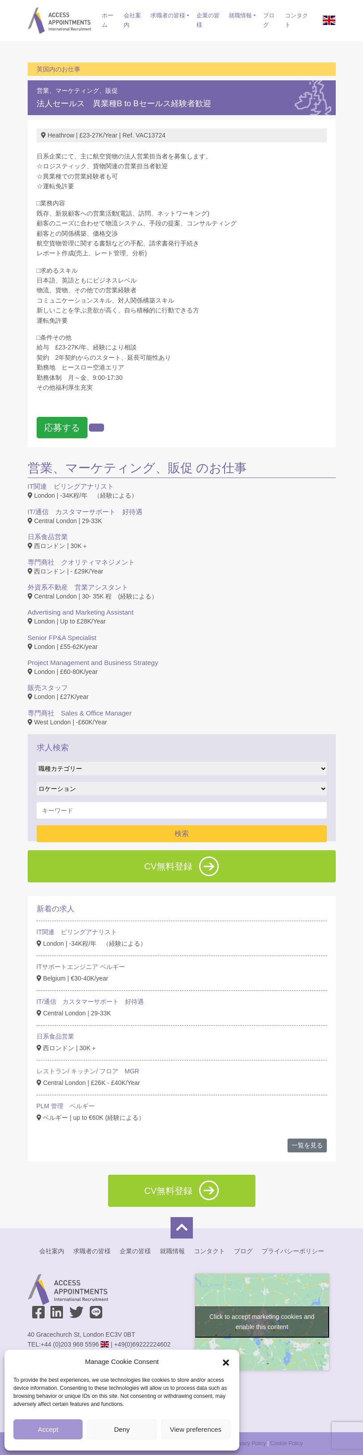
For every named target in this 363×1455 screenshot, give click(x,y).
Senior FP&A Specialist (62, 637)
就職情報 (240, 15)
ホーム (107, 20)
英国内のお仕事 (58, 69)
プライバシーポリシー (293, 1251)
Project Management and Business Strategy (93, 662)
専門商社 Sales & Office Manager (80, 713)
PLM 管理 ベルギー (66, 1106)
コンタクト (296, 20)
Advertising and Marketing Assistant (81, 612)
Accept (48, 1429)
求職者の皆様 (167, 15)
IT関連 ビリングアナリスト (71, 486)
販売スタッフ (48, 687)
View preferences (196, 1429)
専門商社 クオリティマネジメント (81, 562)
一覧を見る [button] (307, 1145)
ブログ (269, 20)
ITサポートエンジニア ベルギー (81, 966)
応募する (62, 427)
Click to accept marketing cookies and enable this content (261, 1321)
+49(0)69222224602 (142, 1344)
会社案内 (132, 20)
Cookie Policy (286, 1443)
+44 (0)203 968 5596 (70, 1344)
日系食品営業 (48, 536)
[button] (225, 1361)
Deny (121, 1429)
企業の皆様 (208, 20)
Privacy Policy (249, 1443)
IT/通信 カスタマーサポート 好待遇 (85, 511)
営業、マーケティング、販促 (77, 90)
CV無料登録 (181, 866)
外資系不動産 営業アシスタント (78, 587)
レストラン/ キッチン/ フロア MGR (88, 1071)
